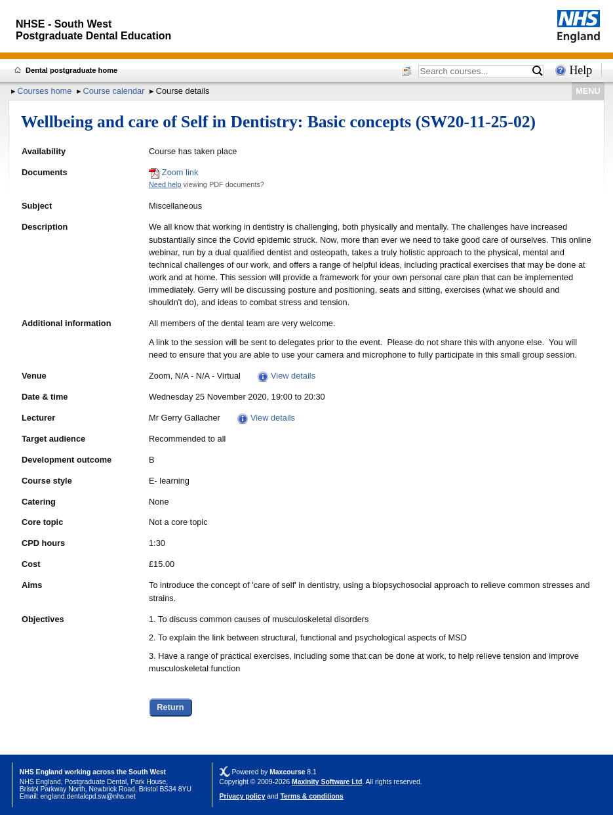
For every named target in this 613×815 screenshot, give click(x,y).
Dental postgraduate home (71, 70)
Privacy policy (243, 796)
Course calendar (114, 91)
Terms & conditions (312, 796)
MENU (588, 91)
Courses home (44, 91)
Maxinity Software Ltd (327, 781)
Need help (165, 184)
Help (580, 70)
